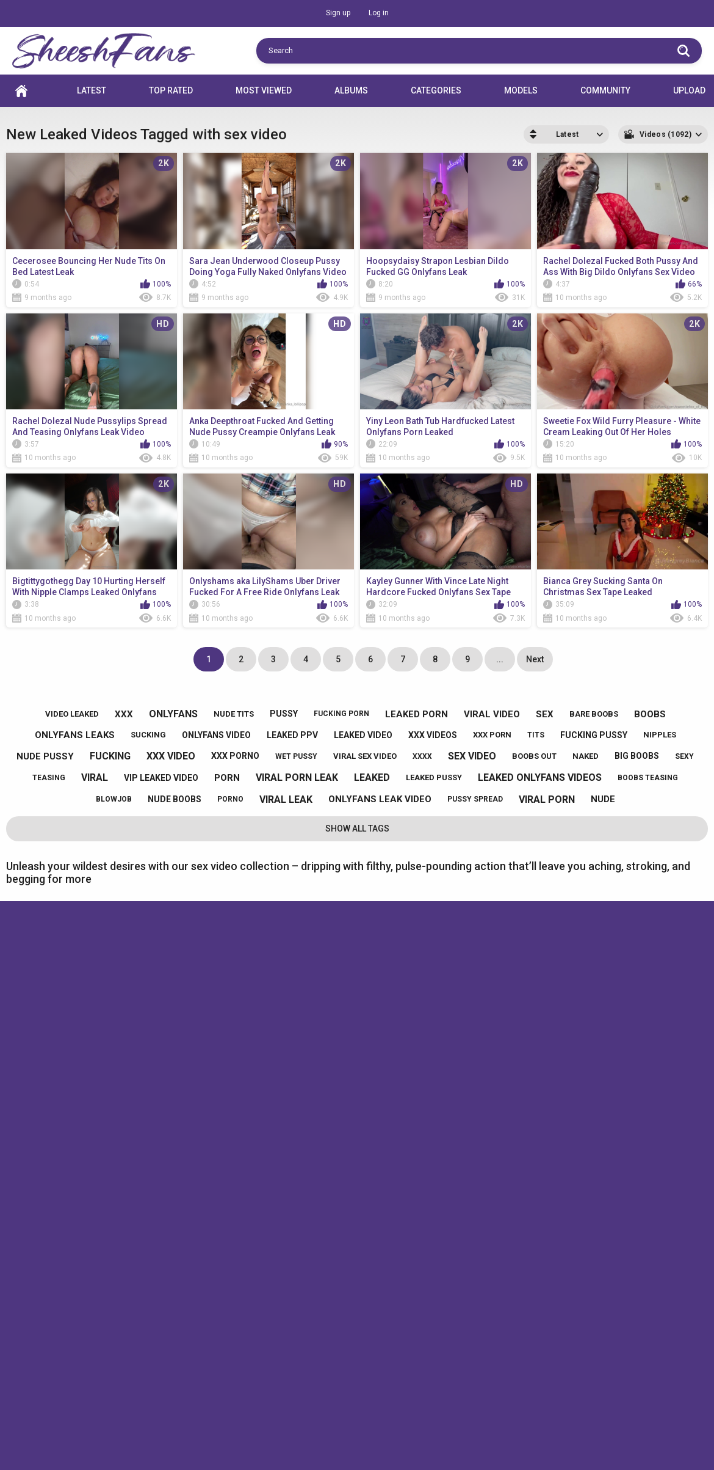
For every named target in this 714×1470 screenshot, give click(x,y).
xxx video (170, 756)
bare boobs (593, 714)
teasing (48, 777)
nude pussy (45, 756)
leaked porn (416, 714)
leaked (372, 777)
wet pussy (296, 756)
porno (230, 799)
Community (605, 90)
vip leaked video (161, 778)
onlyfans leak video (379, 799)
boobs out (534, 756)
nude (603, 799)
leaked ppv (292, 735)
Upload (689, 90)
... (499, 659)
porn (227, 777)
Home (21, 90)
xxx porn (492, 734)
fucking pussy (593, 735)
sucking (148, 734)
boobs (650, 714)
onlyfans (173, 714)
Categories (436, 90)
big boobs (637, 756)
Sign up (338, 13)
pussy (284, 714)
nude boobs (174, 799)
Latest (91, 90)
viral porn (547, 799)
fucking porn (341, 713)
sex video (472, 756)
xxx (124, 714)
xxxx (422, 756)
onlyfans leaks (75, 735)
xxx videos (432, 735)
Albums (351, 90)
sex (545, 714)
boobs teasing (648, 777)
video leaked (72, 714)
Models (521, 90)
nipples (659, 734)
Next (535, 659)
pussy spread (475, 799)
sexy (684, 756)
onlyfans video (216, 735)
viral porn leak (297, 777)
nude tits (234, 714)
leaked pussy (434, 777)
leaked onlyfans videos (540, 777)
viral (94, 777)
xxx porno (235, 756)
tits (535, 735)
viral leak (285, 799)
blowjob (114, 799)
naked (585, 756)
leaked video (363, 735)
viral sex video (365, 756)
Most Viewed (264, 90)
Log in (379, 13)
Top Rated (171, 90)
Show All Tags (357, 828)
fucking (110, 756)
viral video (492, 714)
